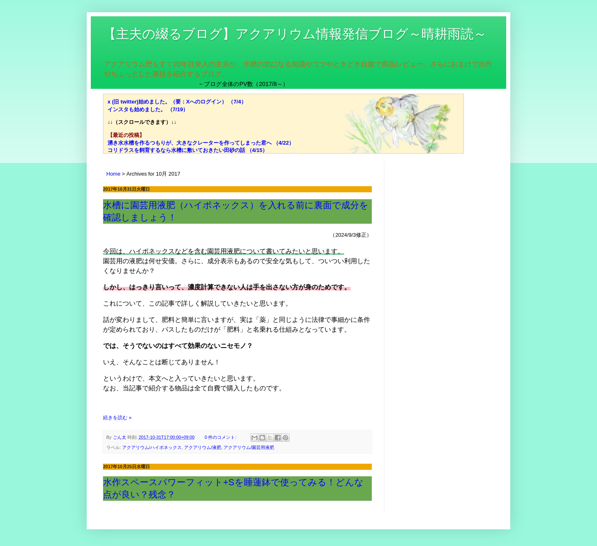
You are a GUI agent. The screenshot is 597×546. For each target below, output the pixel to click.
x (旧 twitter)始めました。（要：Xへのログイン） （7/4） (177, 102)
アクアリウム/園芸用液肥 (249, 447)
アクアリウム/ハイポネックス (152, 447)
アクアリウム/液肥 (202, 447)
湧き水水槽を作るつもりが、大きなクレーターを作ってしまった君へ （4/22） (201, 143)
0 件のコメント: (220, 437)
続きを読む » (117, 418)
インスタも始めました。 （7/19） (148, 109)
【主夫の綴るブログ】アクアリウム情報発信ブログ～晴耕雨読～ (295, 33)
